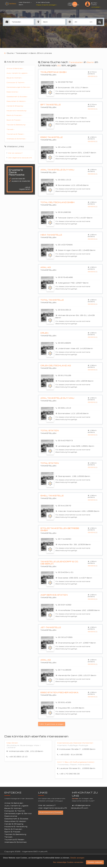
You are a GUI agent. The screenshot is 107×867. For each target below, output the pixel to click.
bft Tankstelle (49, 105)
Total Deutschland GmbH (56, 202)
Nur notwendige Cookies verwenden (68, 862)
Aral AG (45, 267)
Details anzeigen (77, 858)
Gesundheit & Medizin (16, 101)
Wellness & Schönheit (16, 139)
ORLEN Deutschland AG (54, 365)
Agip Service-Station (53, 594)
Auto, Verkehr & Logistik (17, 73)
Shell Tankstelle (51, 496)
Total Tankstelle (51, 300)
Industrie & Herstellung (17, 110)
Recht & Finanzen (14, 115)
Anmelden (96, 7)
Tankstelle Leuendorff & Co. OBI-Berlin (60, 562)
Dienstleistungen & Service (18, 87)
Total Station (49, 430)
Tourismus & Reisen (15, 134)
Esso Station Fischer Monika (58, 692)
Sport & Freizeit (14, 120)
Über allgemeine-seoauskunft (20, 158)
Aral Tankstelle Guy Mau (56, 170)
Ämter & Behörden (15, 68)
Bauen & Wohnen (14, 78)
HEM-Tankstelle (50, 235)
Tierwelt (10, 129)
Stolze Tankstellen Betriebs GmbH (58, 529)
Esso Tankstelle (50, 137)
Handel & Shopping (15, 106)
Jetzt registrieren (73, 4)
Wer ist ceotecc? (15, 153)
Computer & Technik (16, 82)
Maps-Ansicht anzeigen (47, 5)
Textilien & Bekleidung (16, 125)
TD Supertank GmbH (52, 72)
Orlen (44, 333)
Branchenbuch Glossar (50, 812)
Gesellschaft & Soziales (17, 96)
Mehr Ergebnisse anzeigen (51, 723)
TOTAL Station (49, 463)
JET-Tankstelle (49, 627)
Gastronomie (12, 92)
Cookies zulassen (95, 862)
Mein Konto (94, 4)
